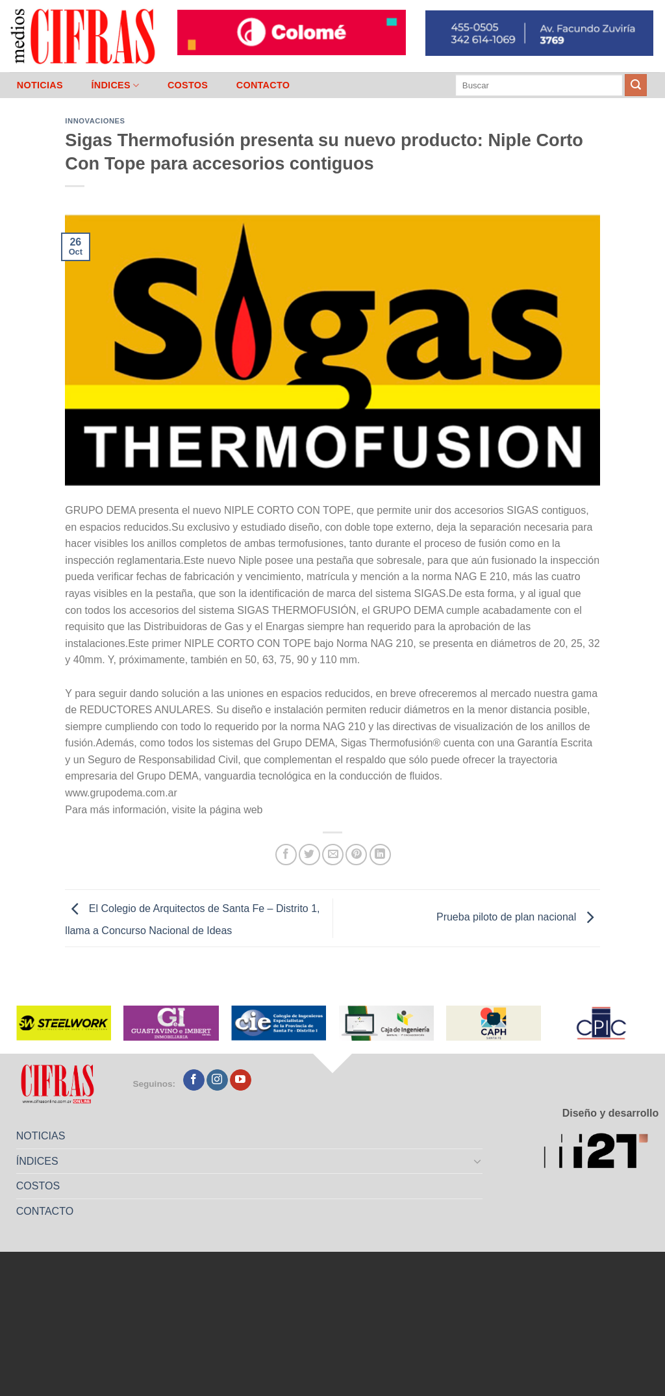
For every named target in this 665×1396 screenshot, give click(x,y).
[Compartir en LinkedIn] (380, 854)
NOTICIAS (40, 85)
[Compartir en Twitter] (309, 854)
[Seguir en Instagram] (217, 1080)
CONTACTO (263, 85)
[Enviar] (636, 85)
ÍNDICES (115, 85)
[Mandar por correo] (333, 854)
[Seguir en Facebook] (194, 1080)
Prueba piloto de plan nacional (518, 917)
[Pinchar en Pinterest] (356, 854)
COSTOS (188, 85)
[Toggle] (478, 1161)
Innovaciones (95, 121)
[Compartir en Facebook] (286, 854)
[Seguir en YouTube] (240, 1080)
